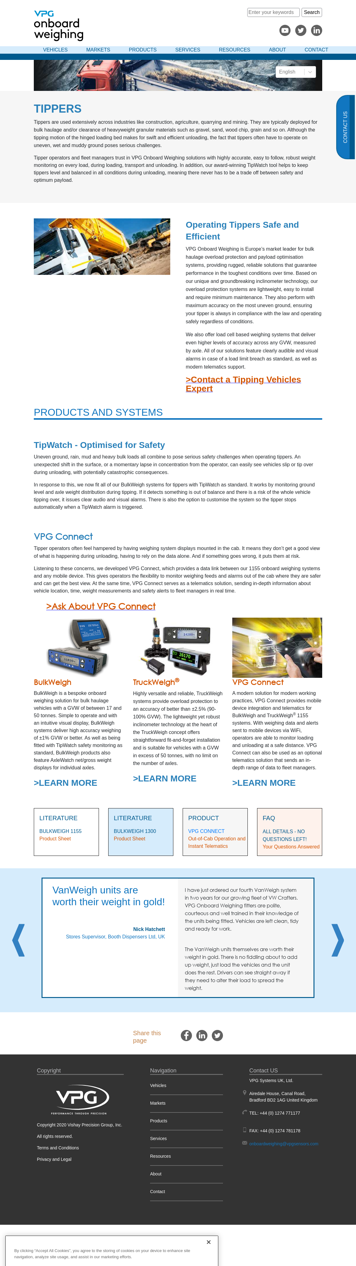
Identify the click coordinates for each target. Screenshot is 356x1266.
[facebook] (186, 1036)
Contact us (345, 127)
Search (312, 12)
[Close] (209, 1257)
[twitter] (217, 1036)
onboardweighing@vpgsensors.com (283, 1143)
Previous (18, 940)
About (277, 49)
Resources (234, 49)
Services (187, 49)
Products (143, 49)
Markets (98, 49)
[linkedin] (201, 1036)
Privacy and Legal (54, 1159)
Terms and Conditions (58, 1147)
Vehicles (55, 49)
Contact (316, 49)
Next (338, 940)
